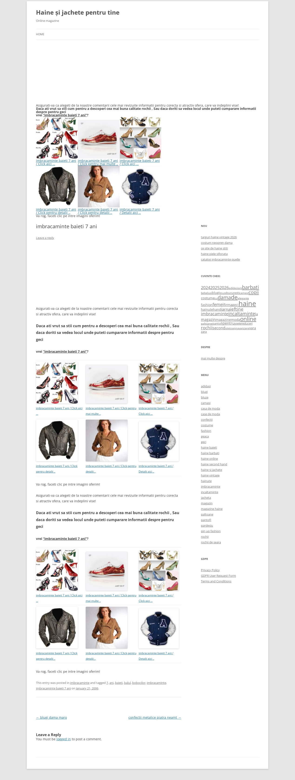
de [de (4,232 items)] (234, 297)
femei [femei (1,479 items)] (218, 304)
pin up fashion (211, 531)
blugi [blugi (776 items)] (216, 292)
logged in (63, 739)
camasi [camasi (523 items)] (244, 293)
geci (203, 442)
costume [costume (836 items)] (208, 298)
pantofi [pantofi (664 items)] (217, 323)
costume (207, 425)
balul (127, 683)
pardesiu (207, 525)
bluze (204, 397)
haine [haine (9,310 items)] (247, 303)
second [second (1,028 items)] (219, 327)
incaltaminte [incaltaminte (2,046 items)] (241, 313)
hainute (206, 481)
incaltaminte (209, 492)
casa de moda (210, 408)
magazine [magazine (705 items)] (223, 319)
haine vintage (210, 475)
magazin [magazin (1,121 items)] (208, 319)
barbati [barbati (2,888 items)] (250, 287)
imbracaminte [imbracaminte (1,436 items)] (214, 314)
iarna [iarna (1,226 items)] (225, 309)
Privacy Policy (210, 570)
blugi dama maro (51, 717)
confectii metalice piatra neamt (154, 717)
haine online (209, 459)
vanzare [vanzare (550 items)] (244, 328)
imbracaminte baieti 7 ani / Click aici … (57, 160)
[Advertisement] (71, 74)
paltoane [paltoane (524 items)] (206, 323)
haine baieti (209, 447)
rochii (205, 537)
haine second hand (214, 464)
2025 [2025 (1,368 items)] (215, 287)
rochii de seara (211, 542)
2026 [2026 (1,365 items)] (224, 287)
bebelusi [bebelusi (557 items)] (206, 293)
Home (40, 34)
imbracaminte (79, 683)
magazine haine (212, 509)
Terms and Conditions (216, 581)
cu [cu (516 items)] (216, 298)
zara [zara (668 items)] (204, 332)
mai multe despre (213, 358)
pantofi (206, 520)
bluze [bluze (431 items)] (223, 293)
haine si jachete (211, 470)
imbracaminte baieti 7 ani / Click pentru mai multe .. (99, 160)
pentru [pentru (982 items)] (229, 323)
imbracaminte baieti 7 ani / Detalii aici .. (140, 209)
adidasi (206, 386)
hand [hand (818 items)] (217, 309)
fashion (206, 431)
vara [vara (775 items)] (252, 328)
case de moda (210, 414)
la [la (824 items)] (256, 314)
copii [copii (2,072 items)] (254, 292)
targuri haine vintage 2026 (219, 237)
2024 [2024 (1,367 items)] (205, 287)
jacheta (206, 498)
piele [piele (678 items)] (238, 323)
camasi (205, 403)
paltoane (207, 514)
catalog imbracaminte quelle (220, 259)
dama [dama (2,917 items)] (224, 297)
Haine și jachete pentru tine (77, 12)
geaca (205, 436)
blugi (204, 392)
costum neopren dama (217, 243)
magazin (207, 503)
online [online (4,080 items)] (248, 319)
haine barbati (210, 453)
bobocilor (138, 683)
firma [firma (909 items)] (228, 304)
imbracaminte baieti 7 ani (53, 688)
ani (111, 683)
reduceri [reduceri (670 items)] (246, 323)
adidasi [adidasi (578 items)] (233, 288)
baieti (119, 683)
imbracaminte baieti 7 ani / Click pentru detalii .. (57, 209)
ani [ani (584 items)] (240, 288)
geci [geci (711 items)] (235, 305)
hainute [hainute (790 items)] (207, 309)
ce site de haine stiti (214, 248)
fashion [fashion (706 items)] (207, 305)
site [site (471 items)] (227, 328)
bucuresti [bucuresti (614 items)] (232, 293)
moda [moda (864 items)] (235, 319)
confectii (207, 420)
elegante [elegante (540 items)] (243, 298)
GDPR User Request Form (218, 576)
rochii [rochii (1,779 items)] (207, 327)
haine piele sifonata (214, 254)
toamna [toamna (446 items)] (234, 328)
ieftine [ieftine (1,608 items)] (236, 309)
